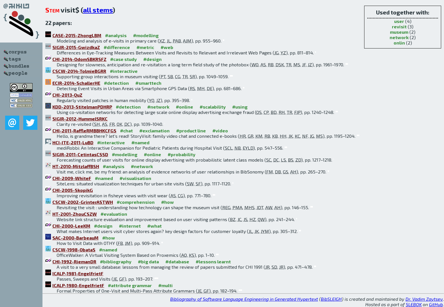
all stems (98, 10)
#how (167, 202)
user (399, 21)
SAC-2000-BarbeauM (75, 237)
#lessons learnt (213, 261)
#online (184, 106)
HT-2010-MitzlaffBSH (75, 166)
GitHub (436, 304)
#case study (123, 59)
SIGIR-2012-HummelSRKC (80, 118)
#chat (126, 130)
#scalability (213, 106)
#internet (130, 225)
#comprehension (136, 202)
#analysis (116, 35)
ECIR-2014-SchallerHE (76, 83)
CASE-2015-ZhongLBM (76, 35)
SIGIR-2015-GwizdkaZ (76, 47)
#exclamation (154, 130)
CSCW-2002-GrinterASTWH (82, 202)
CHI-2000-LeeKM (71, 225)
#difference (117, 47)
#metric (145, 47)
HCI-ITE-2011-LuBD (72, 142)
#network (158, 106)
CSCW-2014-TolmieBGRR (79, 71)
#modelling (146, 35)
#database (177, 261)
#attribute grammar (130, 285)
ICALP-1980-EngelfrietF (78, 285)
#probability (181, 154)
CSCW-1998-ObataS (73, 249)
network (399, 37)
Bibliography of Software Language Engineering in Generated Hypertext (244, 299)
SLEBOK (414, 304)
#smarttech (148, 83)
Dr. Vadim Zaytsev (424, 299)
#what (154, 225)
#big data (148, 261)
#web (167, 47)
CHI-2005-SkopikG (72, 190)
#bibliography (115, 261)
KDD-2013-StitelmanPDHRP (82, 106)
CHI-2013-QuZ (67, 95)
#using (239, 106)
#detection (116, 83)
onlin (399, 42)
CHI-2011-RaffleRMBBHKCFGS (84, 130)
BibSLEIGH (331, 299)
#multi (165, 285)
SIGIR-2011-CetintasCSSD (80, 154)
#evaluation (114, 214)
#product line (191, 130)
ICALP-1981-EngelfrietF (77, 273)
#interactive (124, 71)
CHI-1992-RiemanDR (74, 261)
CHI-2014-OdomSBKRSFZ (79, 59)
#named (140, 142)
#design (152, 59)
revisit (399, 26)
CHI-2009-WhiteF (71, 178)
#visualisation (135, 178)
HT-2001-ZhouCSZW (74, 214)
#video (220, 130)
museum (399, 32)
